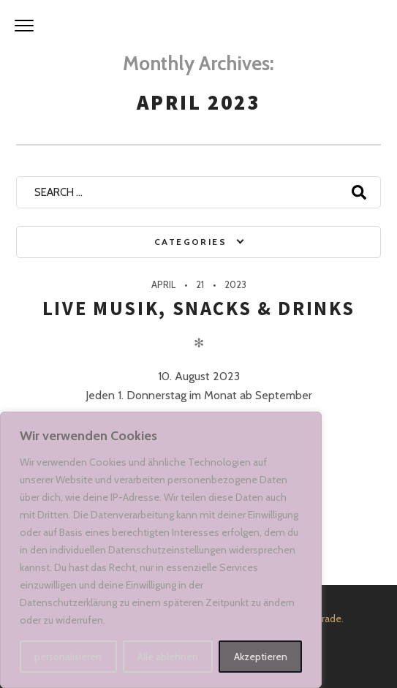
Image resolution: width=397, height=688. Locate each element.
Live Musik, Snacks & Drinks (198, 308)
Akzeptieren (260, 656)
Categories (190, 241)
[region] (161, 550)
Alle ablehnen (167, 656)
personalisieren (68, 656)
